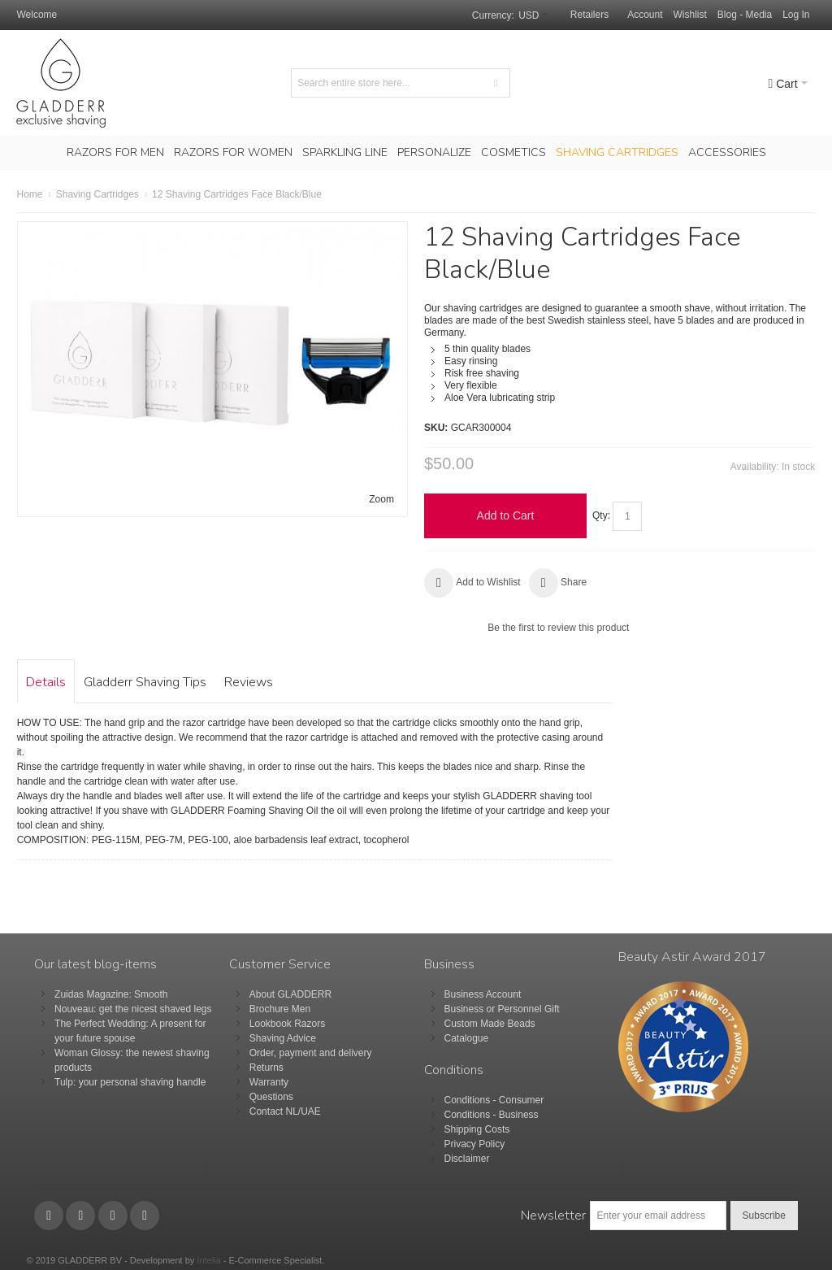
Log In (795, 14)
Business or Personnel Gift (502, 1009)
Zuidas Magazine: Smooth (110, 994)
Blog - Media (744, 14)
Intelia (208, 1260)
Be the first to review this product (558, 627)
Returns (266, 1067)
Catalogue (466, 1038)
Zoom (381, 499)
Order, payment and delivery (310, 1053)
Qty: (601, 515)
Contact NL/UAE (285, 1111)
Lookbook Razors (287, 1023)
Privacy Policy (474, 1144)
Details (46, 682)
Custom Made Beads (489, 1023)
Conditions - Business (491, 1114)
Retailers (589, 14)
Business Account (483, 994)
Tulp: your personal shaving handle (130, 1082)
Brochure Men (279, 1009)
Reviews (248, 682)
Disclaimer (467, 1158)
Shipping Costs (477, 1129)
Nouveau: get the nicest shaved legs (132, 1009)
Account (644, 14)
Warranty (268, 1082)
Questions (271, 1097)
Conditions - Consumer (494, 1100)
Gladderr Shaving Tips (145, 682)
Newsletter (553, 1215)
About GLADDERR (290, 994)
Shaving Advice (282, 1038)
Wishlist (690, 14)
